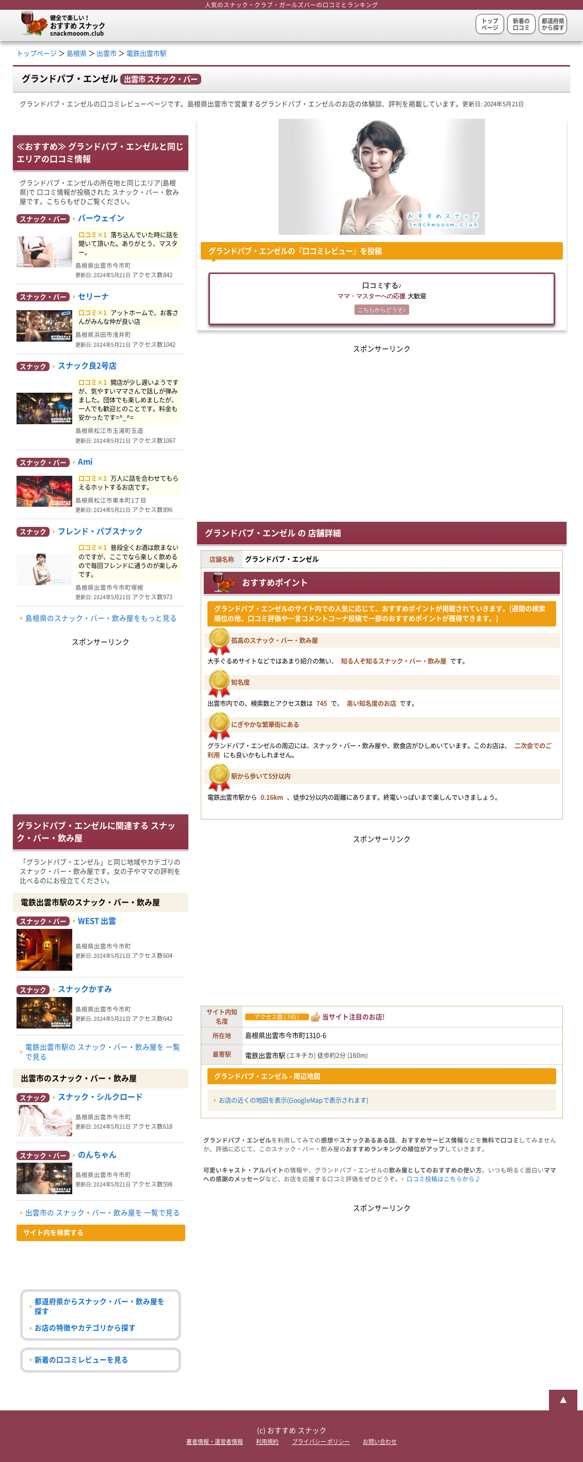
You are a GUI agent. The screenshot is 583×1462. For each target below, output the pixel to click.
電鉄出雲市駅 (146, 53)
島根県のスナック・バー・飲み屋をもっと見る (101, 618)
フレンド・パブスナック (100, 531)
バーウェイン (101, 218)
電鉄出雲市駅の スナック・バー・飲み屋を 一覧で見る (102, 1052)
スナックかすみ (85, 989)
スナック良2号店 (87, 365)
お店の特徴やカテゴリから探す (85, 1327)
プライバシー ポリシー (321, 1441)
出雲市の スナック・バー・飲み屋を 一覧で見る (102, 1212)
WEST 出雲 (97, 921)
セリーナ (93, 296)
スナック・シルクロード (100, 1097)
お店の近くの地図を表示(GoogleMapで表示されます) (293, 1100)
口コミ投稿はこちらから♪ (444, 1179)
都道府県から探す (553, 24)
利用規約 (267, 1441)
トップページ (489, 24)
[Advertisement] (382, 428)
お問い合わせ (380, 1441)
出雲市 (106, 53)
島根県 (77, 53)
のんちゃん (97, 1155)
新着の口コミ (521, 24)
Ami (85, 461)
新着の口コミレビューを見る (81, 1359)
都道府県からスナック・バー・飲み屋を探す (100, 1306)
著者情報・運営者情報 (214, 1441)
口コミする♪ (382, 299)
